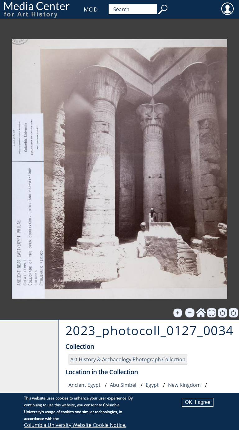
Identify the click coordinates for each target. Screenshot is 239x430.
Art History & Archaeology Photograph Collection (127, 359)
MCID (91, 9)
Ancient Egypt (84, 384)
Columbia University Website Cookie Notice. (75, 425)
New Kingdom (184, 384)
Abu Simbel (123, 384)
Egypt (152, 384)
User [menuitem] (227, 8)
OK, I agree (197, 402)
